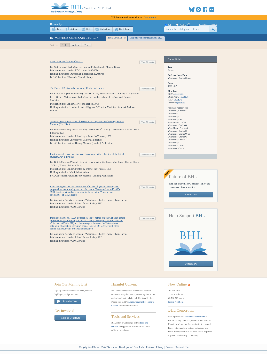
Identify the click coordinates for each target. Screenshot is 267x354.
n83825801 (179, 94)
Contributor (124, 29)
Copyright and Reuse (89, 347)
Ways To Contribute (70, 318)
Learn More (191, 194)
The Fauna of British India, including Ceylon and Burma (77, 88)
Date (88, 29)
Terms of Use (182, 347)
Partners (150, 347)
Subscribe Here (66, 301)
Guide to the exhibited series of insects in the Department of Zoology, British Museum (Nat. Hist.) (87, 123)
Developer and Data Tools (131, 347)
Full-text (171, 25)
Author (73, 29)
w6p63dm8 (184, 97)
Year (86, 45)
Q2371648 (180, 103)
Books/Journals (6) (116, 37)
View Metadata (147, 62)
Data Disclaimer (109, 347)
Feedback (107, 8)
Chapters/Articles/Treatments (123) (146, 37)
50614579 (178, 100)
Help (93, 8)
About (87, 8)
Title (59, 29)
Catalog (182, 25)
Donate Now (191, 264)
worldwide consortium (195, 316)
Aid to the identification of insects (66, 61)
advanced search (208, 24)
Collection (105, 29)
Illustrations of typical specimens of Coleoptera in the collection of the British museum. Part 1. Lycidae (87, 155)
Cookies (170, 347)
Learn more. (150, 17)
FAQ (99, 8)
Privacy (159, 347)
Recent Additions (176, 302)
